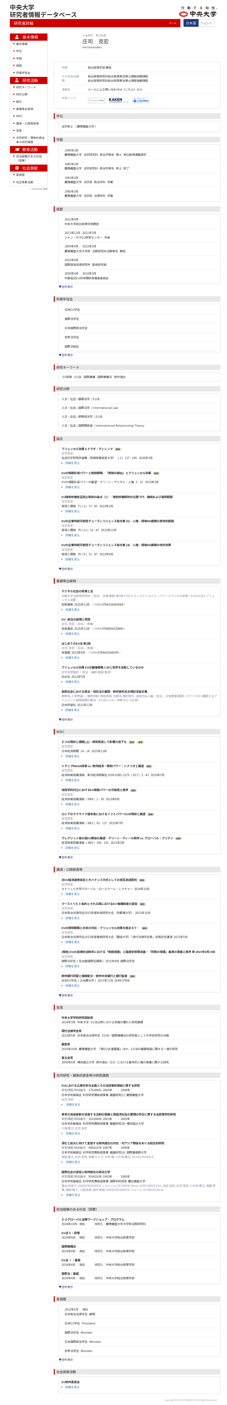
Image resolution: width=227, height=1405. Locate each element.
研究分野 (22, 94)
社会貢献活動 (24, 182)
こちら (129, 89)
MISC (19, 116)
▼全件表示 (66, 286)
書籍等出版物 (24, 109)
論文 (19, 101)
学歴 (19, 58)
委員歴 (20, 175)
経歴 (19, 65)
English (206, 22)
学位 (19, 51)
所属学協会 (23, 73)
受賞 (19, 130)
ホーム (172, 23)
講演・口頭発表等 (27, 123)
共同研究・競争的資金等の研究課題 (30, 140)
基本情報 (22, 44)
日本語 (191, 22)
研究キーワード (26, 87)
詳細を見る (71, 463)
